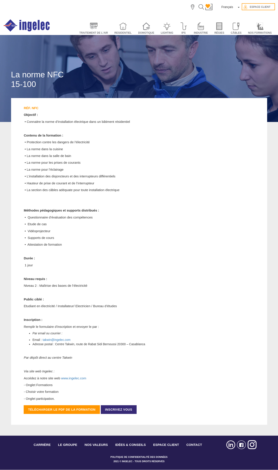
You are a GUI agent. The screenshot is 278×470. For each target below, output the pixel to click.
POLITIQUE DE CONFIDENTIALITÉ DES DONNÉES (139, 457)
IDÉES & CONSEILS (130, 445)
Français (227, 7)
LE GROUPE (67, 445)
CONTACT (194, 445)
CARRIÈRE (42, 445)
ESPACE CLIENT (166, 445)
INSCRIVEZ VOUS (118, 409)
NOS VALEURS (96, 445)
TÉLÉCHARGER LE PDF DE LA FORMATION (61, 409)
